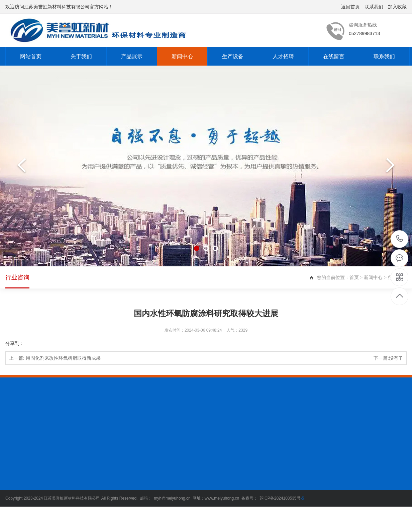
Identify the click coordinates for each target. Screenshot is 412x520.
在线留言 (333, 56)
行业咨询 (17, 281)
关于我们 (81, 56)
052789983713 (400, 238)
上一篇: (55, 358)
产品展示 (131, 56)
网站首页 (30, 56)
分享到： (14, 343)
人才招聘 (283, 56)
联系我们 (374, 6)
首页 (354, 277)
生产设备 (232, 56)
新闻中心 (182, 56)
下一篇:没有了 (388, 358)
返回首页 (350, 6)
